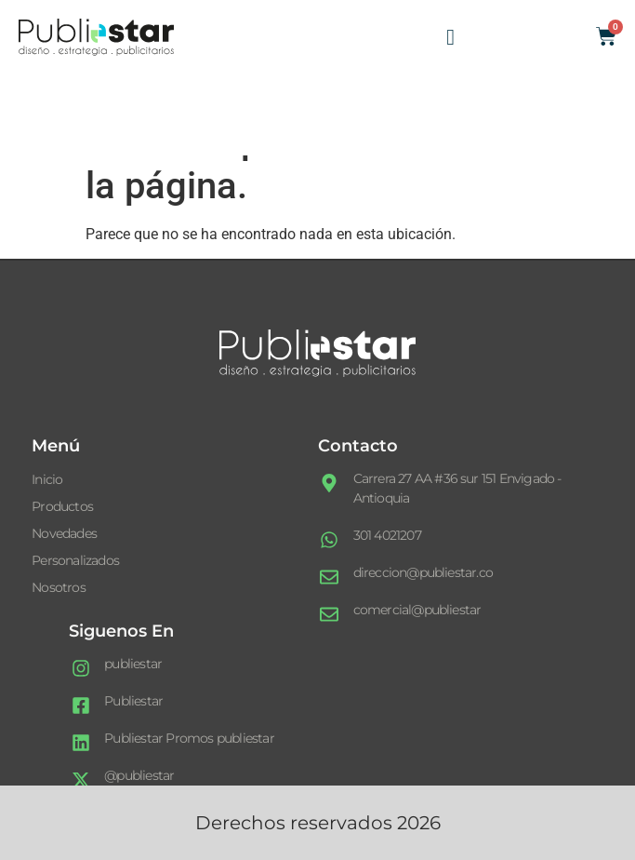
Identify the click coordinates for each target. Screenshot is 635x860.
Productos (62, 506)
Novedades (64, 533)
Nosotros (59, 587)
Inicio (47, 479)
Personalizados (75, 560)
